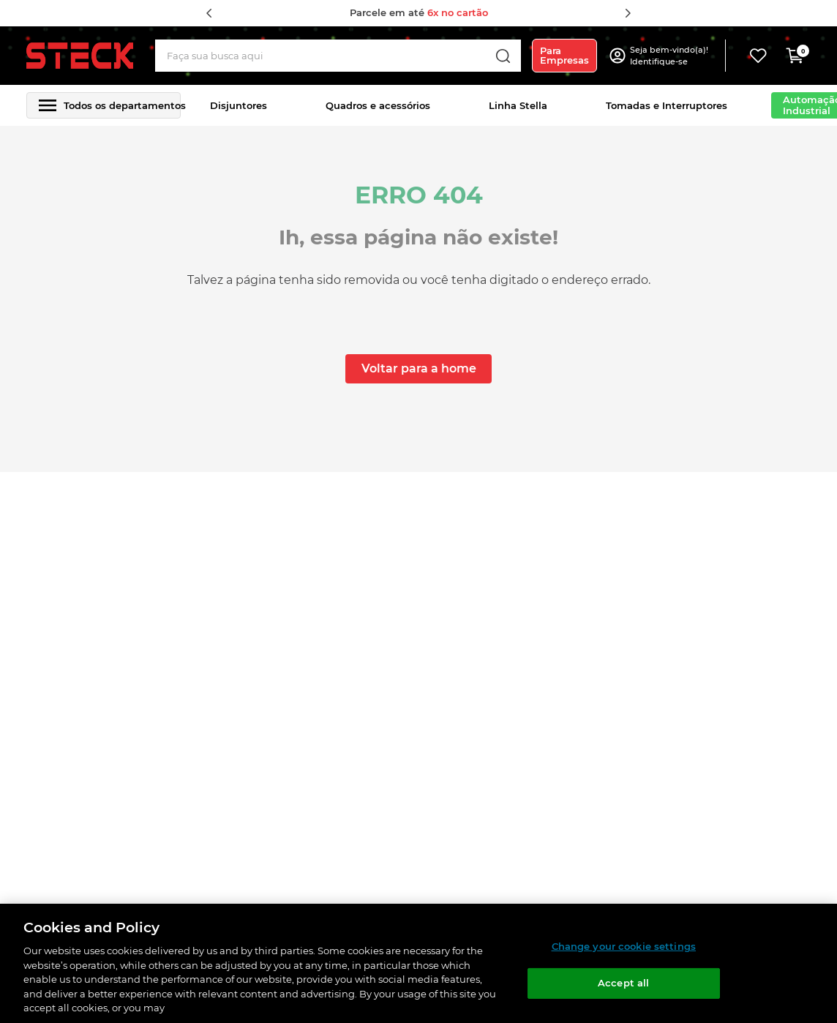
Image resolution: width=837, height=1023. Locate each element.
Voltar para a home (418, 368)
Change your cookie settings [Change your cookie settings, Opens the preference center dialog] (624, 946)
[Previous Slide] (209, 13)
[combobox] (338, 56)
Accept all (623, 983)
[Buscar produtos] (502, 56)
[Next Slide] (628, 13)
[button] (670, 56)
